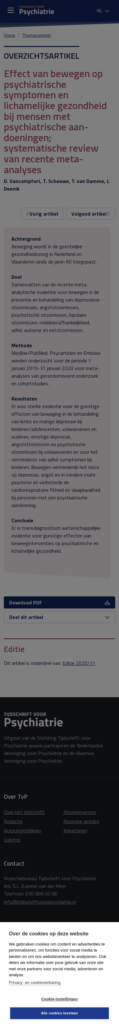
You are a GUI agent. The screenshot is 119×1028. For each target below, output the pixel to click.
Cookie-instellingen (59, 999)
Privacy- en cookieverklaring (35, 982)
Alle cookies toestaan (59, 1013)
